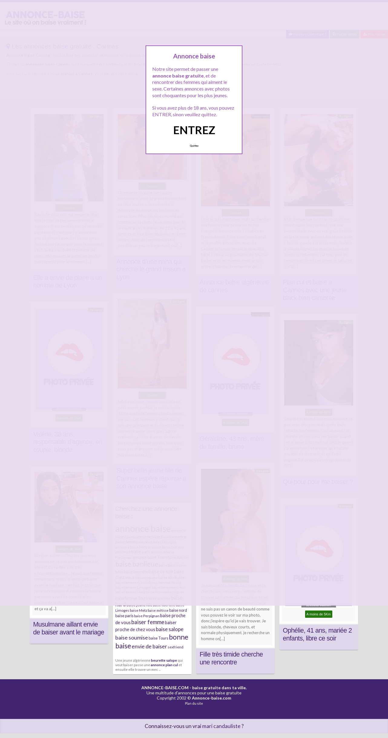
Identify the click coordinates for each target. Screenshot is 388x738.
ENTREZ (194, 130)
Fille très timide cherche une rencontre (231, 658)
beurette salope (164, 660)
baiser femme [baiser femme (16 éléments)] (147, 622)
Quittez (194, 145)
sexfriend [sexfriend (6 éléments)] (175, 647)
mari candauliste (221, 726)
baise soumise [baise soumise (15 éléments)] (131, 637)
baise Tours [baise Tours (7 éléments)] (158, 638)
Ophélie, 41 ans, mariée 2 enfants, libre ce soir (317, 634)
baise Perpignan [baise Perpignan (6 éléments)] (146, 616)
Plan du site (194, 703)
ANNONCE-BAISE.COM (165, 687)
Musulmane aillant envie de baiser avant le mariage (68, 628)
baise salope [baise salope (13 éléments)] (169, 629)
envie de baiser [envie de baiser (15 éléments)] (149, 646)
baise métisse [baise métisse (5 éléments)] (158, 610)
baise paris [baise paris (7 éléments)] (124, 615)
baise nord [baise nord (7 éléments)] (178, 610)
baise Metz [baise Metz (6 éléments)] (138, 610)
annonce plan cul (164, 665)
